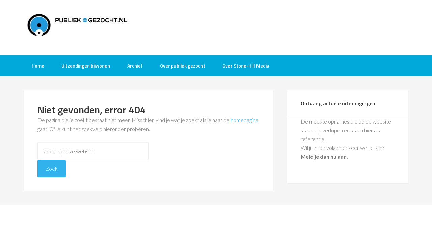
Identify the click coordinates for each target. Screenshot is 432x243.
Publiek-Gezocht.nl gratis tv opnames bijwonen (78, 27)
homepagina (244, 120)
